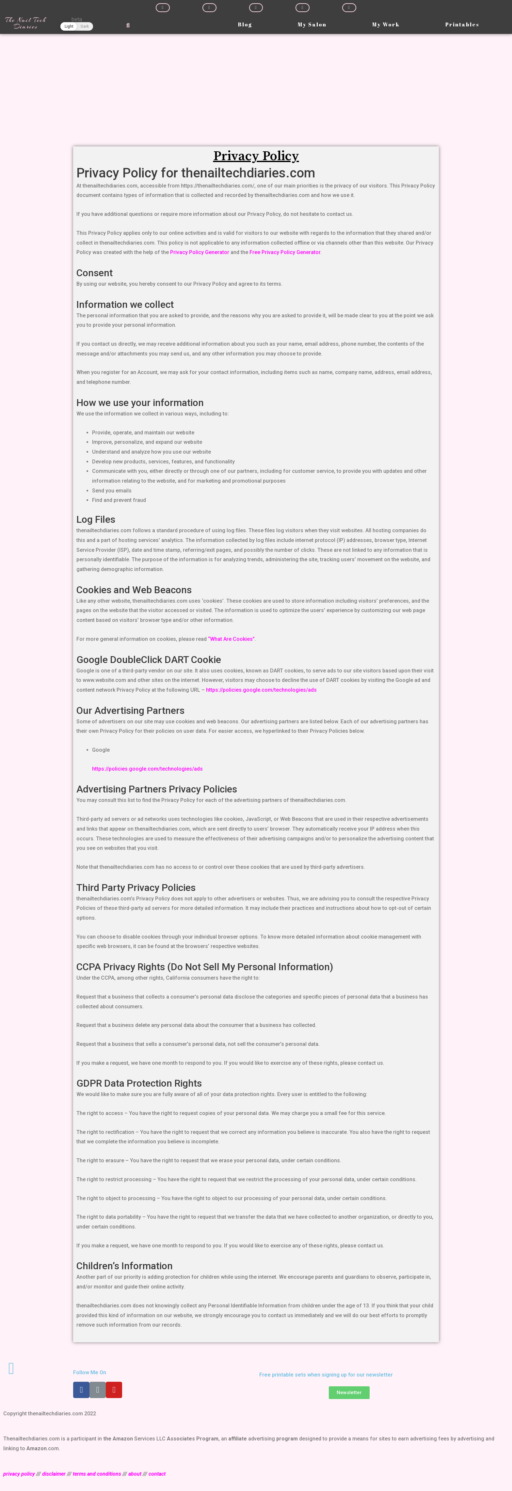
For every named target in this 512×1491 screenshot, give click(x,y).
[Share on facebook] (163, 7)
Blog (245, 24)
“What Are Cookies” (231, 639)
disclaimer (54, 1474)
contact (157, 1474)
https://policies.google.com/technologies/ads (261, 690)
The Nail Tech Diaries (25, 23)
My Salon (312, 24)
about (134, 1474)
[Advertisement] (256, 82)
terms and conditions (97, 1474)
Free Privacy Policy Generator (284, 252)
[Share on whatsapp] (349, 7)
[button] (349, 1392)
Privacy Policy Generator (199, 252)
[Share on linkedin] (256, 7)
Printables (462, 24)
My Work (386, 24)
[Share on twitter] (209, 7)
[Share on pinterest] (303, 7)
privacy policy (19, 1474)
